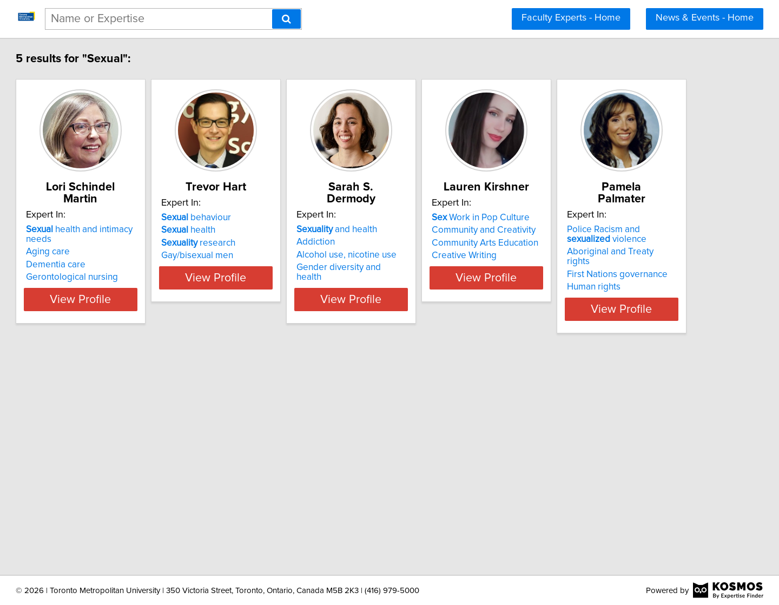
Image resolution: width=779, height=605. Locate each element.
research (274, 243)
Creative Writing (594, 255)
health (264, 230)
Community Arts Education (615, 243)
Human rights (102, 503)
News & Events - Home (705, 18)
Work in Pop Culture (611, 217)
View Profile (143, 287)
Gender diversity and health (455, 255)
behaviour (272, 217)
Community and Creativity (614, 230)
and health (440, 217)
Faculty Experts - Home (570, 18)
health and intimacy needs (142, 217)
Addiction (419, 230)
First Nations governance (125, 491)
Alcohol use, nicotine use (450, 243)
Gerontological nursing (121, 255)
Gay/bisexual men (273, 255)
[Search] (286, 19)
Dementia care (105, 243)
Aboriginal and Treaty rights (131, 478)
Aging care (97, 230)
